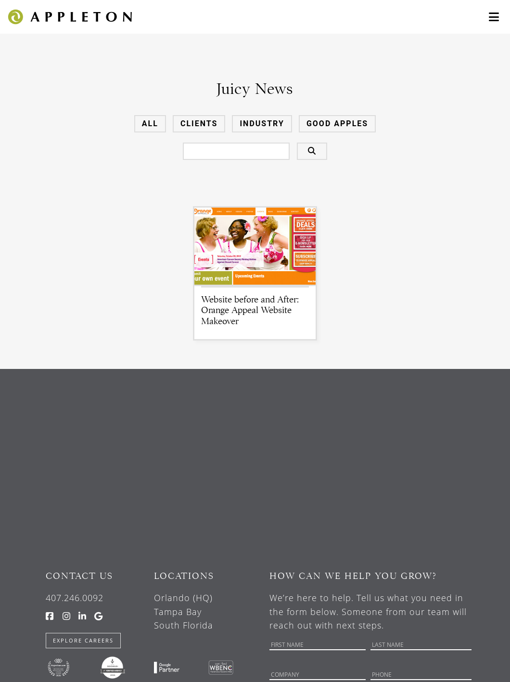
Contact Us (79, 576)
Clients (199, 123)
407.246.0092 (74, 597)
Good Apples (337, 123)
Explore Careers (83, 640)
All (150, 123)
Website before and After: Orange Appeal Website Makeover (250, 310)
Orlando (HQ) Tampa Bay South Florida (183, 611)
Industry (262, 123)
